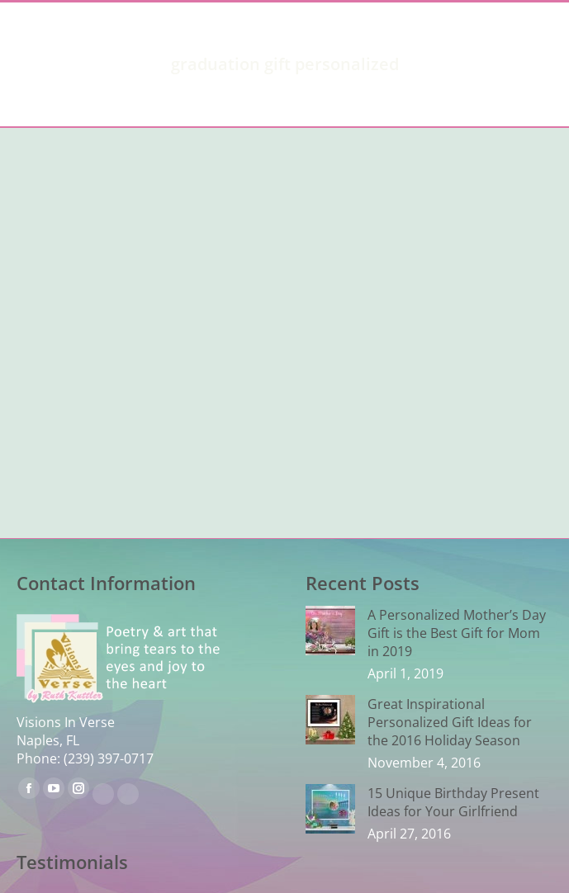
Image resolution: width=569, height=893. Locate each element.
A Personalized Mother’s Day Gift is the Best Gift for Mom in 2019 (456, 633)
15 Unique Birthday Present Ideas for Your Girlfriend (453, 802)
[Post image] (330, 630)
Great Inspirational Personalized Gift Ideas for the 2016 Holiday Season (449, 722)
